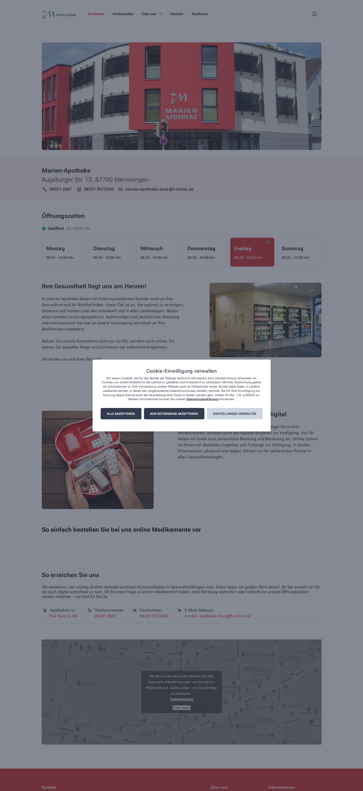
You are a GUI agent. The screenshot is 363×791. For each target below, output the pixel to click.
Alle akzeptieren (121, 414)
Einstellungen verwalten (234, 414)
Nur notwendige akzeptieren (174, 414)
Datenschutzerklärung (202, 399)
